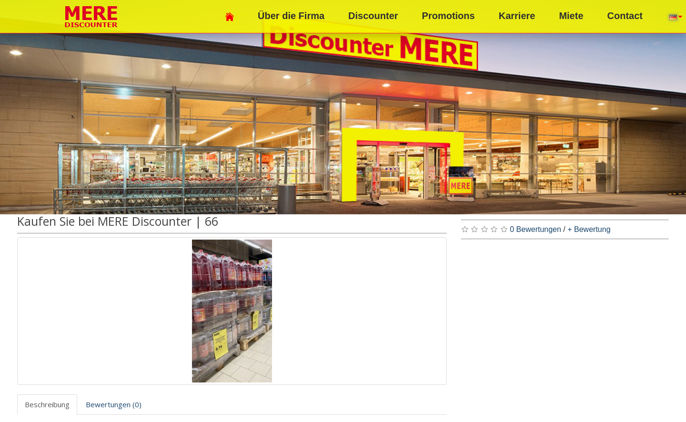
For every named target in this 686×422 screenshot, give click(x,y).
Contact (625, 15)
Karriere (517, 15)
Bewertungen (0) (113, 404)
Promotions (448, 15)
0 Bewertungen (535, 229)
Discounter (373, 15)
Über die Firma (291, 15)
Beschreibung (47, 404)
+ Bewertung (588, 229)
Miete (571, 15)
